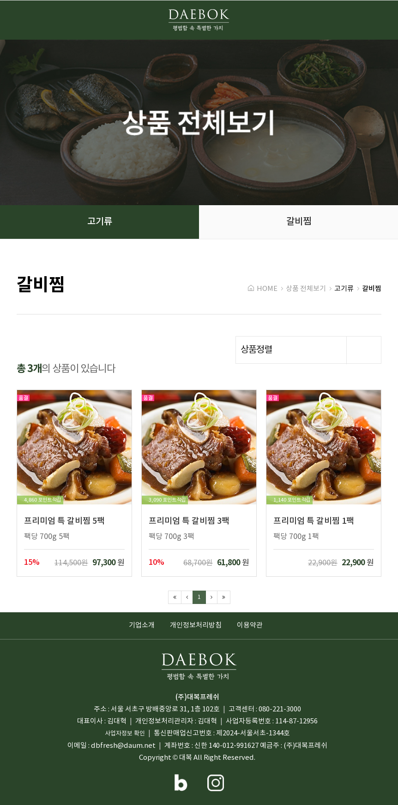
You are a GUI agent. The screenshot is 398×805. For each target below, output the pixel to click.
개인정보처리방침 (196, 625)
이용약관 (250, 625)
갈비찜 (41, 285)
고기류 (344, 289)
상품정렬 (311, 350)
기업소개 (142, 625)
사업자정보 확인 (125, 733)
